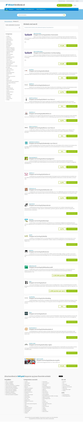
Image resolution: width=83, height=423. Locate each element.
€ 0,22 (62, 366)
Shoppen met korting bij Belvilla (38, 236)
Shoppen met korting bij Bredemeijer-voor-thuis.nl (43, 143)
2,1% (62, 167)
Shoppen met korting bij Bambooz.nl (39, 85)
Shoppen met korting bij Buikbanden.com (40, 190)
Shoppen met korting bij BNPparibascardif (41, 267)
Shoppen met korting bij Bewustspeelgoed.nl (41, 159)
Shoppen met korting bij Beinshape (39, 221)
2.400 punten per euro (57, 291)
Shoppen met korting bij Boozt (37, 283)
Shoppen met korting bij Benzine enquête (48, 360)
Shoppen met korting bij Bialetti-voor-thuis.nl (42, 99)
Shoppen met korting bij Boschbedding (40, 298)
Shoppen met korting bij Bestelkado (39, 71)
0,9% (62, 120)
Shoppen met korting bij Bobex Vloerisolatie (46, 35)
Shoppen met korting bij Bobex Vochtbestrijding (47, 53)
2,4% (62, 182)
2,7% (62, 92)
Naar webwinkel (72, 45)
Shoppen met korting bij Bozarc (38, 314)
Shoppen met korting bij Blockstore (39, 252)
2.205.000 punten (59, 275)
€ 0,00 (62, 46)
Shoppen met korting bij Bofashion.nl (39, 174)
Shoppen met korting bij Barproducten (40, 205)
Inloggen (74, 5)
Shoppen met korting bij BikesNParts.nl (40, 113)
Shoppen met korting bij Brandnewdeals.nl (41, 329)
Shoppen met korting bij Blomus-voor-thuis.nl (42, 128)
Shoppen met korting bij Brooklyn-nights (40, 345)
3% (62, 78)
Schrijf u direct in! (64, 5)
